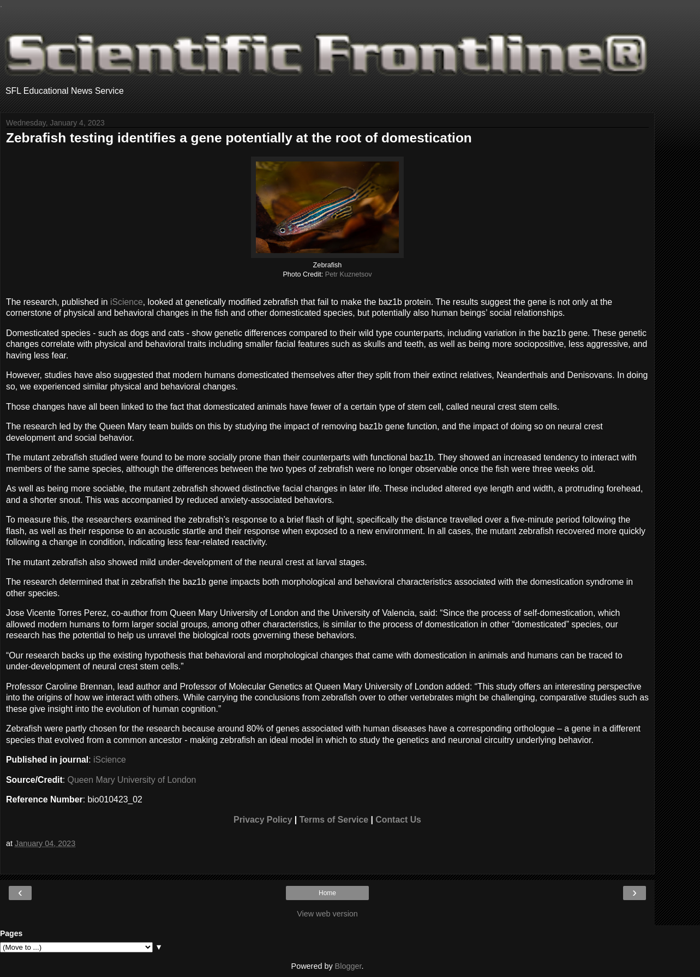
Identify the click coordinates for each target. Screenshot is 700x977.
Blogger (348, 966)
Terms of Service (334, 819)
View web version (327, 913)
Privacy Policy (263, 819)
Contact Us (398, 819)
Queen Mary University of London (132, 779)
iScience (126, 302)
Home (327, 893)
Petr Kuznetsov (348, 274)
